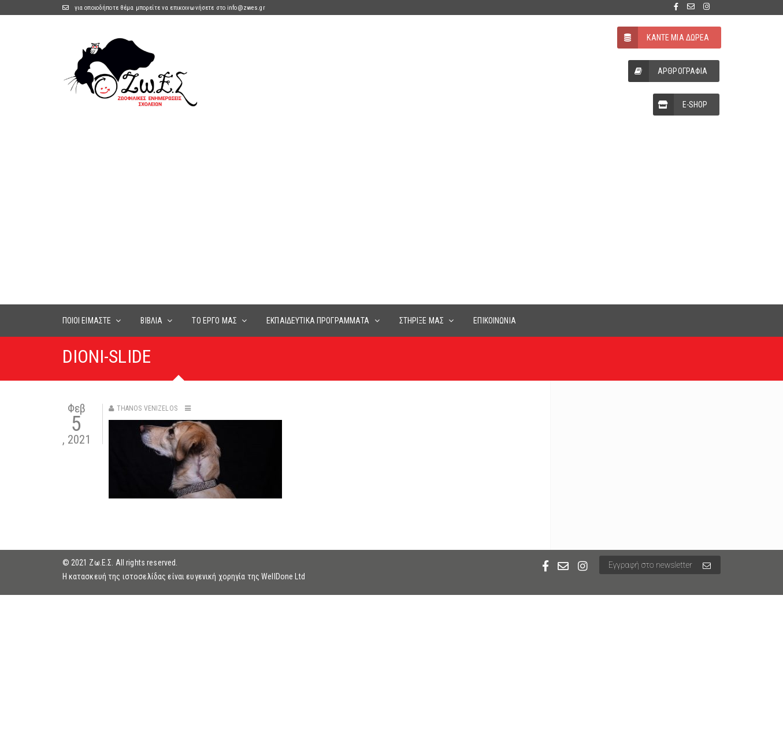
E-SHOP (680, 105)
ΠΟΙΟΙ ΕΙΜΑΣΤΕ (87, 320)
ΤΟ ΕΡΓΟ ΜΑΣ (214, 320)
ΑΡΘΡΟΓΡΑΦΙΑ (668, 71)
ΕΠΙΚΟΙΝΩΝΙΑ (494, 320)
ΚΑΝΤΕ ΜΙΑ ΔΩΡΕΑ (663, 38)
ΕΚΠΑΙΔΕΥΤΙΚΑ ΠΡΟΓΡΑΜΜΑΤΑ (317, 320)
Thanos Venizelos (147, 408)
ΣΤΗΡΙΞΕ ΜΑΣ (421, 320)
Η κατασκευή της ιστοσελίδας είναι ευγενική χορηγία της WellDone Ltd (183, 576)
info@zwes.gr (246, 8)
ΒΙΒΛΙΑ (151, 320)
